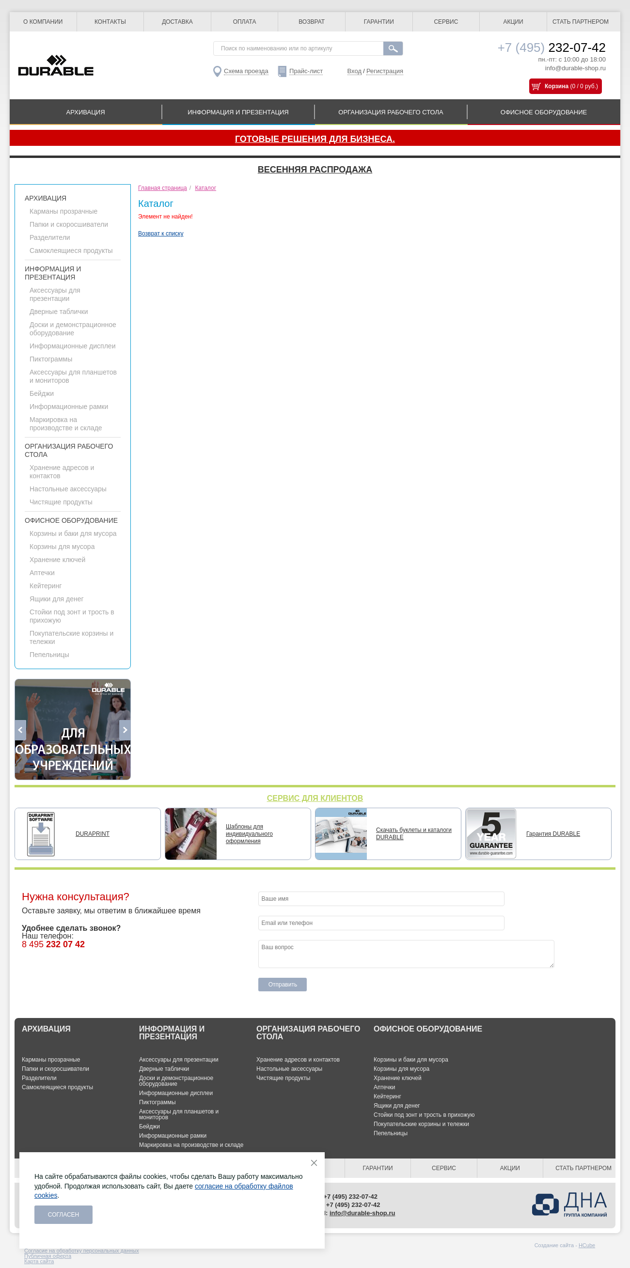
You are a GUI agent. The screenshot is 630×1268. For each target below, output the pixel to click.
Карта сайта (39, 1261)
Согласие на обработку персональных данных (81, 1250)
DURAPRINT (93, 833)
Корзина (556, 86)
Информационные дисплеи (72, 346)
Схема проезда (246, 71)
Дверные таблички (59, 311)
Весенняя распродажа (315, 169)
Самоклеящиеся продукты (71, 250)
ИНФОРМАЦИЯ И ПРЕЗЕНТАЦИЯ (238, 112)
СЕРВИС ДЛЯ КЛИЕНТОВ (315, 798)
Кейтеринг (46, 586)
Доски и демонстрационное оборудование (73, 329)
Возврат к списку (161, 233)
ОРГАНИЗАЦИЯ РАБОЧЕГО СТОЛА (390, 112)
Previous (20, 730)
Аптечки (42, 573)
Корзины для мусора (62, 546)
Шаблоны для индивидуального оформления (249, 834)
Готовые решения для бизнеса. (315, 139)
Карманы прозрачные (63, 211)
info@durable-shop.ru (575, 68)
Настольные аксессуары (68, 489)
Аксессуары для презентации (55, 294)
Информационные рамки (69, 406)
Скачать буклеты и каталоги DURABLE (414, 834)
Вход (354, 71)
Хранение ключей (57, 560)
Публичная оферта (47, 1256)
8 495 (53, 944)
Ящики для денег (57, 599)
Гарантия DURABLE (553, 833)
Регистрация (384, 71)
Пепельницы (49, 654)
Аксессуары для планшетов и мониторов (179, 1114)
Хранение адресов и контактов (298, 1059)
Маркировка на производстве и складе (66, 424)
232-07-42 (552, 47)
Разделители (50, 237)
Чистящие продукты (61, 502)
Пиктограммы (51, 359)
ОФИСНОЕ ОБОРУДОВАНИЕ (544, 112)
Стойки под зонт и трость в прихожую (424, 1114)
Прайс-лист (306, 71)
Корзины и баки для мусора (73, 533)
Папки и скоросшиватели (69, 224)
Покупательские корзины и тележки (421, 1124)
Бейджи (42, 393)
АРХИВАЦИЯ (85, 112)
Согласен (63, 1214)
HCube (587, 1245)
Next (124, 730)
